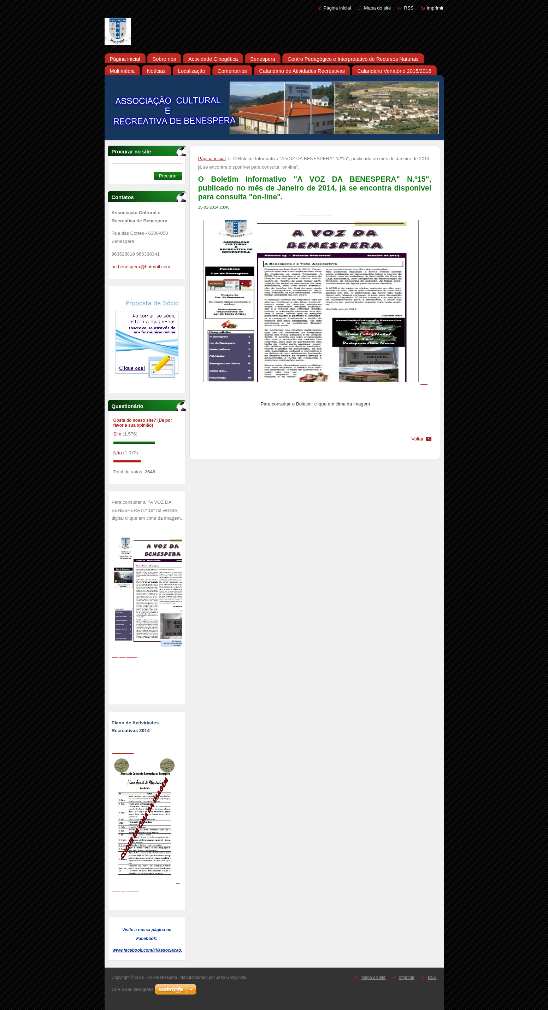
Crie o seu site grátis (133, 989)
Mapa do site (377, 8)
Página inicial (337, 8)
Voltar (418, 439)
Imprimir (435, 8)
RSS (408, 8)
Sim (117, 434)
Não (117, 452)
